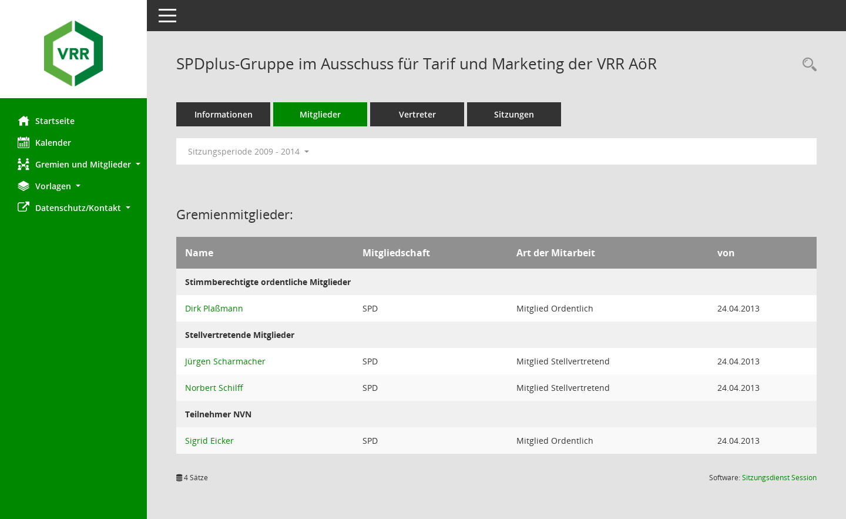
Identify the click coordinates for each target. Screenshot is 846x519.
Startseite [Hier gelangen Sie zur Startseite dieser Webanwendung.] (46, 120)
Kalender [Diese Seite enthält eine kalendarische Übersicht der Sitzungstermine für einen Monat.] (44, 142)
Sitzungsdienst (779, 478)
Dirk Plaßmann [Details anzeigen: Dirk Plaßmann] (214, 308)
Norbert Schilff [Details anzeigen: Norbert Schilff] (214, 387)
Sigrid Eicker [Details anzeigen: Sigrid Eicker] (209, 440)
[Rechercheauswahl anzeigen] (807, 65)
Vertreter (417, 114)
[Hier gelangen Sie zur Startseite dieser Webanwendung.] (73, 53)
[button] (73, 164)
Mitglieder (320, 114)
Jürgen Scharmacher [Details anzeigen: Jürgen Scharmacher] (225, 361)
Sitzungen (514, 114)
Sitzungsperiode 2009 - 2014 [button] (248, 151)
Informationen (223, 114)
